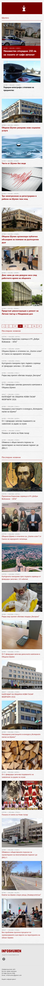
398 (20, 326)
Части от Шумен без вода (14, 163)
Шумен (6, 48)
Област (4, 394)
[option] (22, 482)
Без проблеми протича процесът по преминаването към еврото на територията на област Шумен (21, 935)
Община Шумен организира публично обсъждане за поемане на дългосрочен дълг (20, 239)
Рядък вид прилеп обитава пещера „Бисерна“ (21, 375)
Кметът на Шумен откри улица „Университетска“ (21, 895)
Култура (4, 336)
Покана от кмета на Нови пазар (15, 433)
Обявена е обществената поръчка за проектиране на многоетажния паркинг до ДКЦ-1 (20, 445)
